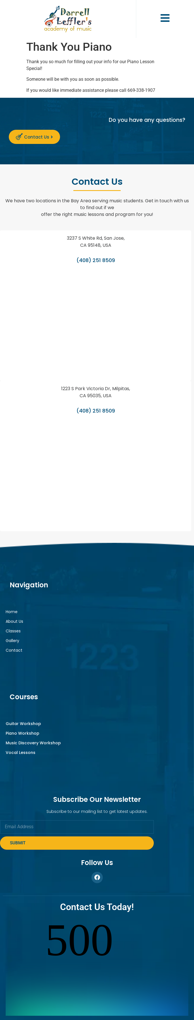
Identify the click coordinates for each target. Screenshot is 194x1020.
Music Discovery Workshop (33, 743)
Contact (14, 650)
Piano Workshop (22, 733)
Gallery (12, 640)
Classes (13, 631)
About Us (14, 621)
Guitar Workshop (23, 723)
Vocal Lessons (20, 752)
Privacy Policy (139, 1005)
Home (12, 612)
